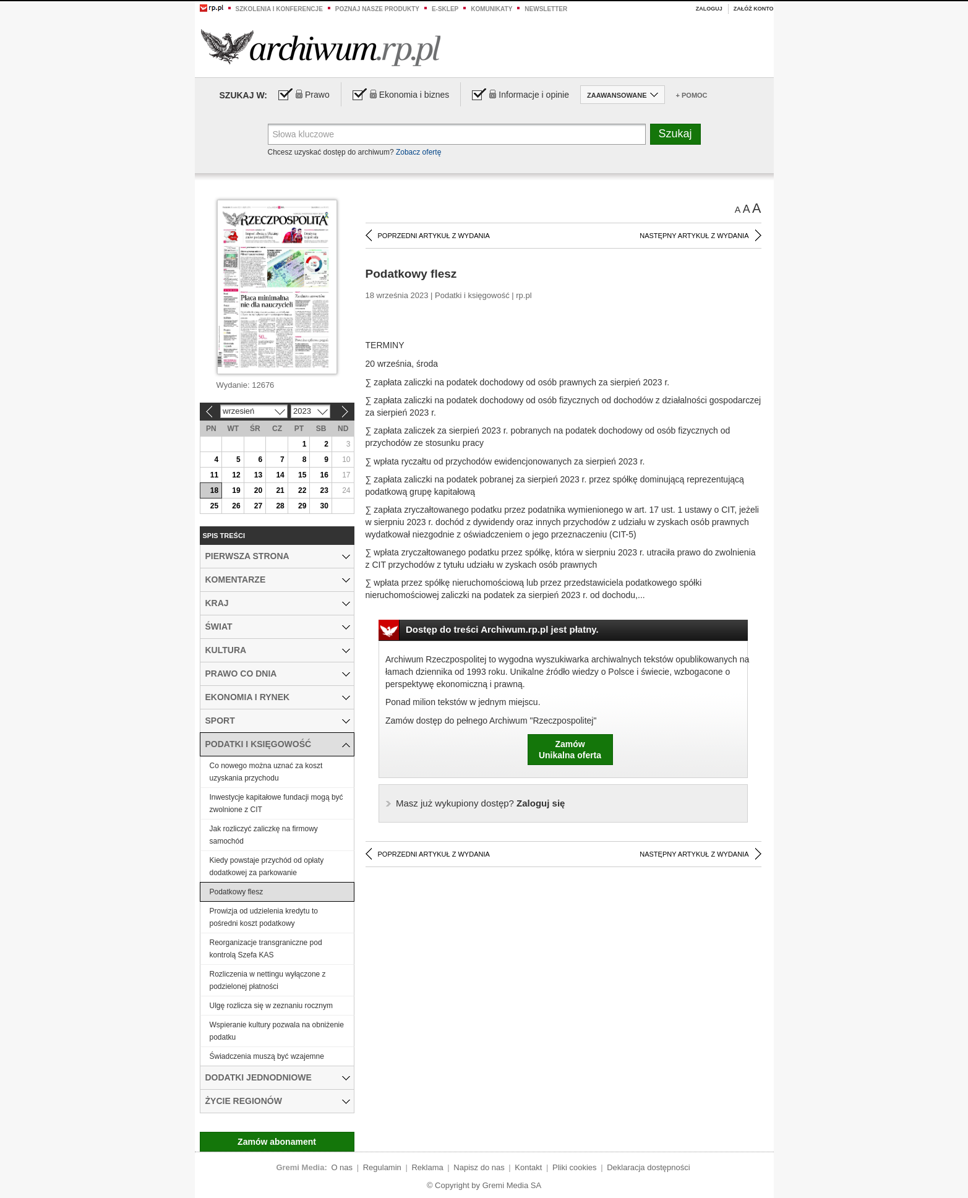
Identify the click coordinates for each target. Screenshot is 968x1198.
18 (214, 490)
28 (280, 506)
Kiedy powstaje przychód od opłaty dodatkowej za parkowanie (267, 866)
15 (302, 475)
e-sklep (445, 9)
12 (236, 475)
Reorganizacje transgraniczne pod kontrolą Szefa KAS (266, 948)
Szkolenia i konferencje (279, 9)
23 (324, 490)
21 (280, 490)
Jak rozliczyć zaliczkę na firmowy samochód (264, 834)
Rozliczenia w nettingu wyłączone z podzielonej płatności (268, 980)
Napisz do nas (478, 1167)
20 (258, 490)
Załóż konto (754, 9)
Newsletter (546, 9)
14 (280, 475)
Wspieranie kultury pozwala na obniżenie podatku (277, 1031)
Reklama (427, 1167)
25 (214, 506)
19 (236, 490)
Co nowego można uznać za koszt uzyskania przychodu (266, 771)
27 (258, 506)
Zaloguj (709, 9)
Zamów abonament (277, 1142)
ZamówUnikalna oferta (570, 749)
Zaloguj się (480, 803)
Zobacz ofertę (418, 152)
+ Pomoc (692, 95)
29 (302, 506)
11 (214, 475)
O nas (342, 1167)
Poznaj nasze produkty (377, 9)
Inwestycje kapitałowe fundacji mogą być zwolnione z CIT (276, 803)
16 (324, 475)
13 (258, 475)
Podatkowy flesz (236, 892)
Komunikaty (491, 9)
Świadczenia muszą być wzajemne (267, 1056)
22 (302, 490)
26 (236, 506)
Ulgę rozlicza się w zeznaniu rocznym (271, 1005)
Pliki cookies (574, 1167)
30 (324, 506)
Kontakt (528, 1167)
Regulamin (382, 1167)
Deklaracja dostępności (648, 1167)
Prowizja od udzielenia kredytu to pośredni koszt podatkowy (264, 917)
